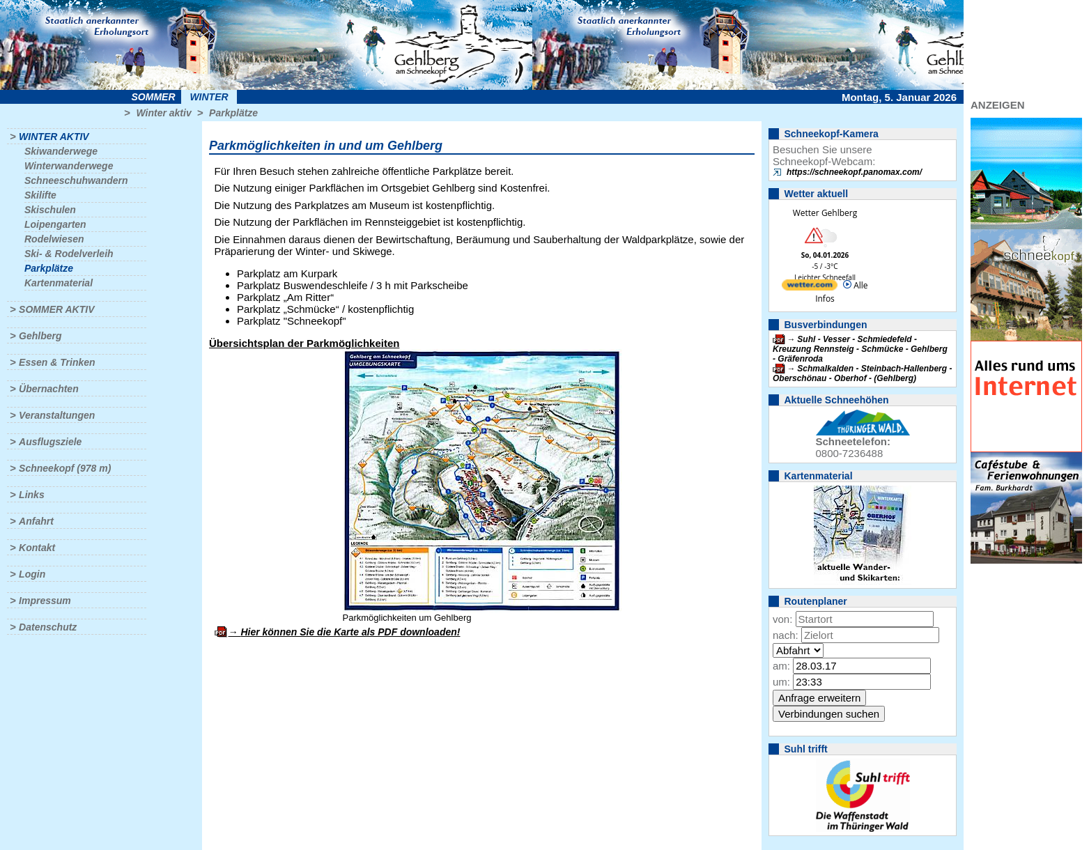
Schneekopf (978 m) (65, 468)
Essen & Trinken (57, 362)
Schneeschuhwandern (76, 180)
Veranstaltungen (57, 415)
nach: (785, 635)
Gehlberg (40, 335)
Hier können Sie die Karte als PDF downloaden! (350, 632)
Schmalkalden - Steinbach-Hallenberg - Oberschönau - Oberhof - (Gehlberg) (862, 373)
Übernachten (49, 388)
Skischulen (50, 209)
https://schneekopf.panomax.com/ (854, 172)
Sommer (154, 96)
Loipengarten (55, 224)
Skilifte (40, 195)
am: (781, 666)
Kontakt (37, 547)
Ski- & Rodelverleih (69, 253)
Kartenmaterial (58, 282)
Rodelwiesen (54, 239)
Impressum (45, 600)
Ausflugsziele (50, 441)
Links (32, 494)
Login (32, 574)
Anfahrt (36, 521)
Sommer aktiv (56, 309)
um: (781, 682)
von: (782, 619)
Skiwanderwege (61, 151)
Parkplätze (233, 112)
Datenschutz (48, 627)
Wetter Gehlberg (825, 213)
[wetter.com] (809, 287)
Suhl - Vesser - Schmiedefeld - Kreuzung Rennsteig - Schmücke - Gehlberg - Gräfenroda (860, 349)
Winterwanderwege (68, 165)
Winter (209, 96)
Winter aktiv (163, 112)
